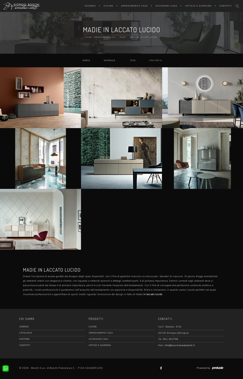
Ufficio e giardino (198, 6)
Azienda (90, 6)
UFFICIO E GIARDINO (100, 345)
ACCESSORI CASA (98, 339)
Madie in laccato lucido (143, 37)
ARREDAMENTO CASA (101, 332)
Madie (123, 37)
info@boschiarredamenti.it (179, 345)
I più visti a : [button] (156, 60)
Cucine (108, 6)
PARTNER (24, 339)
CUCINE (93, 326)
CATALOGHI (25, 332)
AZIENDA (24, 326)
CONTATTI (24, 345)
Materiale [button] (109, 60)
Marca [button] (86, 60)
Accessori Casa (166, 6)
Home (89, 37)
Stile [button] (133, 60)
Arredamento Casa (134, 6)
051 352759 (170, 339)
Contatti (225, 6)
